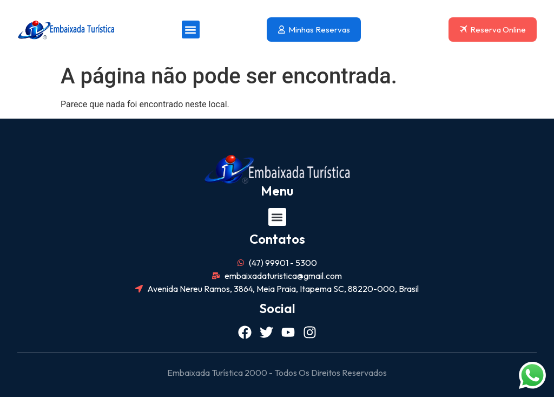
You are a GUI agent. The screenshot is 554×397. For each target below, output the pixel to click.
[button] (191, 29)
